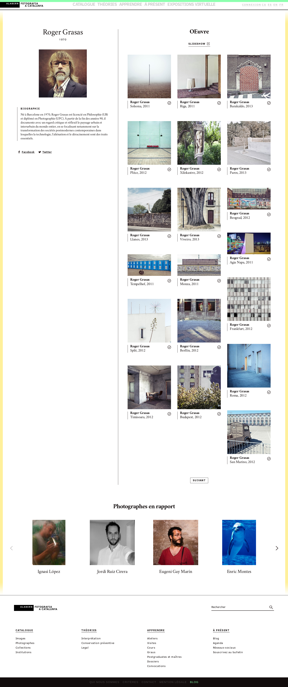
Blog (190, 683)
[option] (49, 548)
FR (282, 4)
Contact (148, 683)
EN (276, 4)
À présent (152, 4)
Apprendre (133, 4)
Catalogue (98, 4)
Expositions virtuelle (180, 4)
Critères (132, 683)
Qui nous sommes (107, 683)
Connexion (253, 4)
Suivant (199, 480)
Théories (116, 4)
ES (271, 4)
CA (265, 4)
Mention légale (170, 683)
